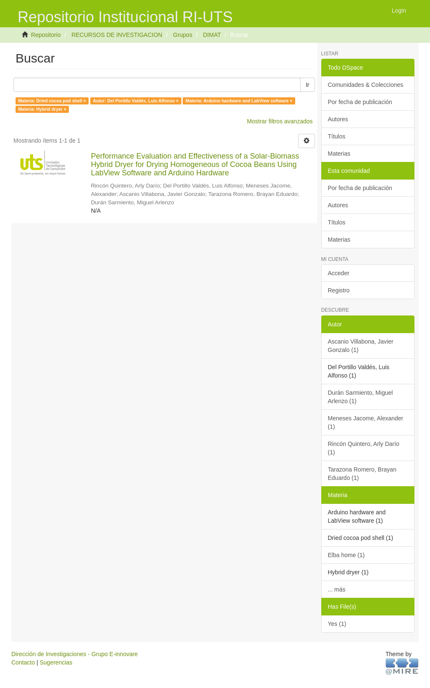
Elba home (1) (346, 555)
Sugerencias (55, 662)
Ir (307, 84)
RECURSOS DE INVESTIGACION (116, 34)
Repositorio (46, 34)
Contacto (23, 662)
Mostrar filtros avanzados (279, 121)
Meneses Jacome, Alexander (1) (366, 422)
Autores (338, 119)
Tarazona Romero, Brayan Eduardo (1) (362, 473)
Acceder (338, 273)
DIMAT (212, 34)
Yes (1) (337, 623)
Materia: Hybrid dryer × (42, 109)
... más (337, 589)
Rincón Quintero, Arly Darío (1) (363, 448)
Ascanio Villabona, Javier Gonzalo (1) (360, 345)
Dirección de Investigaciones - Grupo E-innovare (74, 654)
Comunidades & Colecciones (366, 84)
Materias (339, 153)
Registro (339, 290)
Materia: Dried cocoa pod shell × (52, 100)
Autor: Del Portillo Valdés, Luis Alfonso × (135, 100)
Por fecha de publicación (360, 102)
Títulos (337, 136)
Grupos (182, 34)
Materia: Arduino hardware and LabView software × (239, 100)
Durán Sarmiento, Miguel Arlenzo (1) (360, 396)
